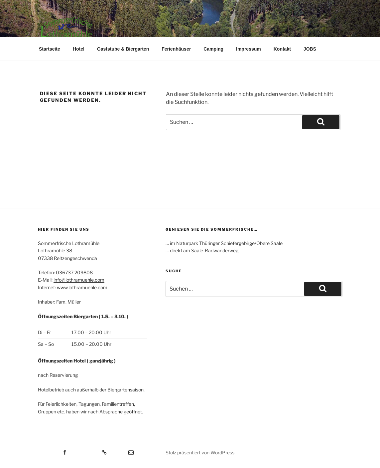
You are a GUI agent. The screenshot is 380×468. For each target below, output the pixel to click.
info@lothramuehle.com (79, 280)
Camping (213, 49)
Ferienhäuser (176, 49)
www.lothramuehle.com (82, 287)
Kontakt (282, 49)
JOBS (310, 49)
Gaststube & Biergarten (123, 49)
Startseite (49, 49)
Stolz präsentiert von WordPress (200, 452)
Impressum (248, 49)
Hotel (78, 49)
